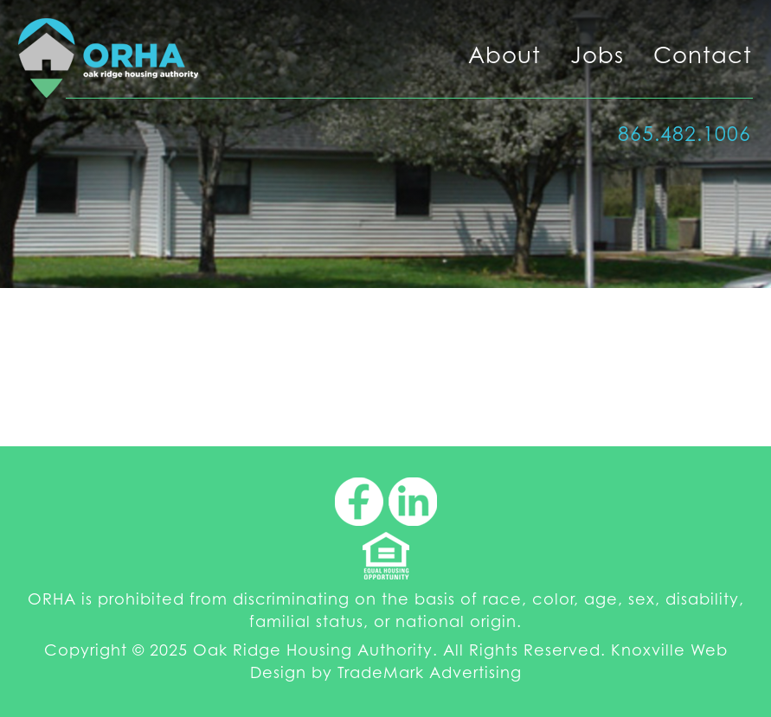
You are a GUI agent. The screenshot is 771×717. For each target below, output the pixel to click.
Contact (702, 55)
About (504, 55)
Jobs (597, 55)
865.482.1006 (684, 133)
